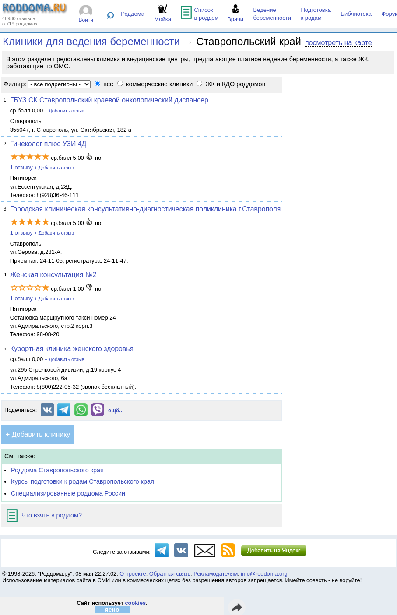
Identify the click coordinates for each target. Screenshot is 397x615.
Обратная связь (169, 573)
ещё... (116, 410)
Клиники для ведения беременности (91, 41)
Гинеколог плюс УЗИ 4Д (48, 144)
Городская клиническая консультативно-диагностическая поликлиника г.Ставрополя (145, 209)
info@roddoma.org (264, 573)
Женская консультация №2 (53, 274)
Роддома (132, 14)
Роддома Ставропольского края (57, 470)
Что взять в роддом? (44, 515)
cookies (135, 603)
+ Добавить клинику (38, 434)
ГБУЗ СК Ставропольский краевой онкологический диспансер (109, 100)
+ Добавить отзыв (64, 110)
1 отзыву (21, 167)
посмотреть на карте (338, 42)
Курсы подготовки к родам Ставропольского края (82, 481)
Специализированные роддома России (68, 493)
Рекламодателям (215, 573)
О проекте (132, 573)
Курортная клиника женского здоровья (72, 348)
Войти (85, 20)
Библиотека (356, 14)
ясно (112, 609)
